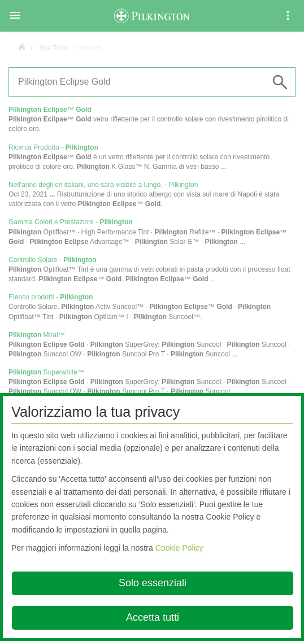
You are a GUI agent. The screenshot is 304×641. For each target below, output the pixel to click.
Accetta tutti (152, 617)
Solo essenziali (152, 582)
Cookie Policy (179, 547)
